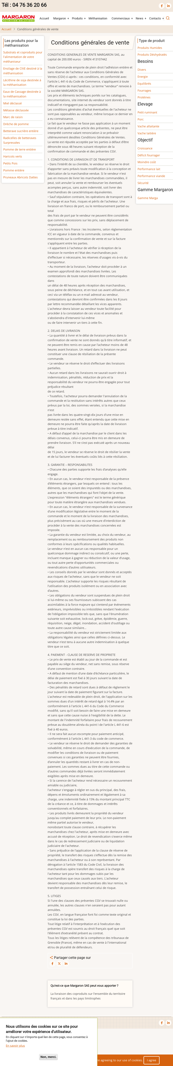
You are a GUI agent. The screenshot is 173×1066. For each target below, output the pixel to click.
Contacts (155, 18)
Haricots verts (12, 156)
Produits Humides (150, 48)
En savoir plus (15, 1046)
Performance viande (151, 176)
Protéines (144, 97)
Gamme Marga (148, 198)
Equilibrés (144, 83)
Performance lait (149, 169)
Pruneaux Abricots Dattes (20, 177)
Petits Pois (10, 163)
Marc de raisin (13, 117)
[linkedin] (168, 6)
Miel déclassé (12, 103)
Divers (142, 70)
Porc (141, 119)
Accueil (44, 18)
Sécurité (143, 183)
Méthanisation (98, 18)
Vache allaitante (148, 126)
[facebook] (162, 6)
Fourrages (144, 90)
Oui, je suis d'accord (21, 1057)
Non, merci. (48, 1057)
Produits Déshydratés (152, 54)
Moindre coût (147, 162)
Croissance (145, 148)
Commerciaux (121, 18)
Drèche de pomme (16, 124)
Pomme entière (13, 170)
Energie (143, 77)
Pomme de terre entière (19, 149)
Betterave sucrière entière (20, 131)
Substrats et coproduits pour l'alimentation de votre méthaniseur (22, 57)
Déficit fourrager (149, 155)
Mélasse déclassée (16, 110)
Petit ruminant (147, 112)
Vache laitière (147, 133)
